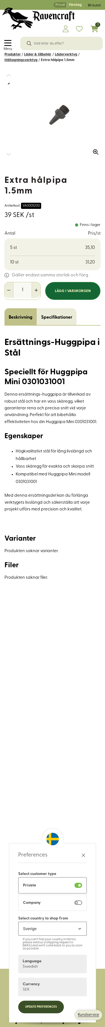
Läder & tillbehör (37, 54)
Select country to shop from (43, 918)
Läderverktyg (66, 54)
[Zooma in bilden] (94, 150)
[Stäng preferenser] (83, 855)
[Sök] (29, 43)
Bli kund (94, 5)
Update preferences (41, 1007)
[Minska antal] (9, 290)
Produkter (12, 54)
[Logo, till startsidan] (38, 19)
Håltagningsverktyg (21, 60)
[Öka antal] (36, 290)
